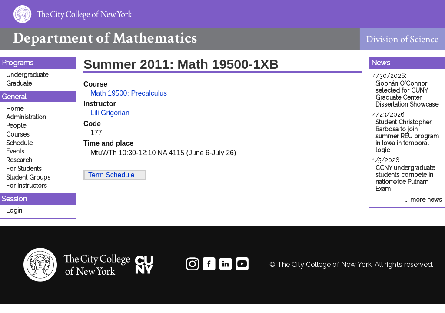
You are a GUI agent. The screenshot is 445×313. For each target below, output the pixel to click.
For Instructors (26, 185)
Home (14, 108)
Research (19, 159)
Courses (18, 134)
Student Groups (28, 177)
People (16, 125)
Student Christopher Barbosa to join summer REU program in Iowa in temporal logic (407, 136)
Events (15, 151)
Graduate (19, 83)
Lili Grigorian (110, 113)
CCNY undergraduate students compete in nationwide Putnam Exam (405, 178)
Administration (26, 116)
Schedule (19, 143)
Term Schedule (111, 175)
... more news (423, 199)
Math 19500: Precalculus (128, 93)
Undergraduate (27, 74)
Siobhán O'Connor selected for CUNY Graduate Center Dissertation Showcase (406, 94)
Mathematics (98, 38)
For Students (24, 168)
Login (14, 210)
